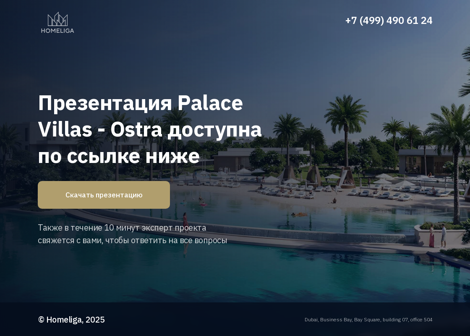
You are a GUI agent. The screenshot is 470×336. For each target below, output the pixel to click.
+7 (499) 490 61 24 (389, 20)
